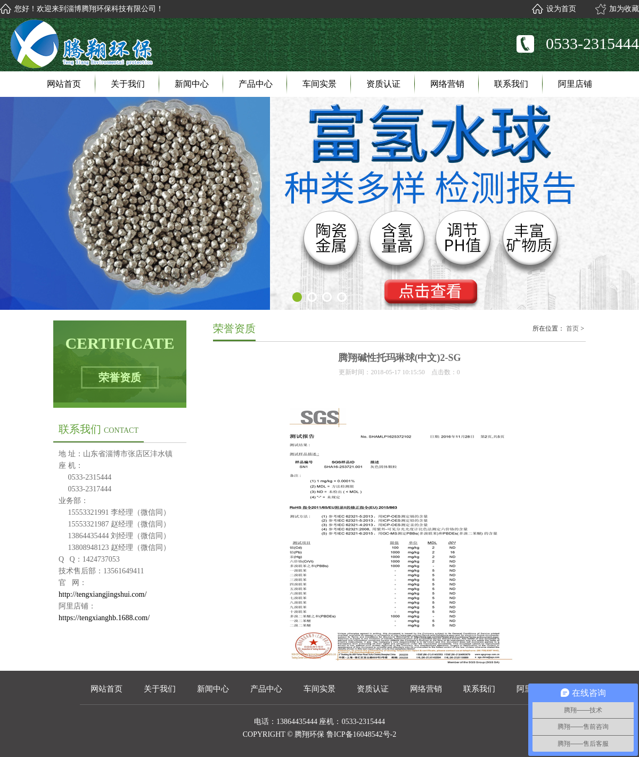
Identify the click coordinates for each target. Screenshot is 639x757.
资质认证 (383, 83)
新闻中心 (192, 83)
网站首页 (64, 83)
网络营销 (447, 83)
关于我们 (128, 83)
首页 (572, 328)
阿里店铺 (575, 83)
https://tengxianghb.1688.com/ (104, 618)
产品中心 (256, 83)
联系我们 (511, 83)
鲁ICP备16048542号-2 (361, 734)
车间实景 (319, 83)
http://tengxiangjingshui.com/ (102, 594)
